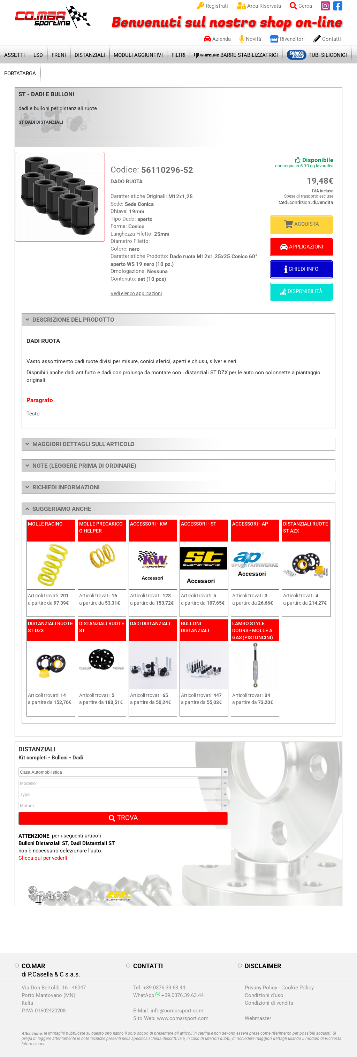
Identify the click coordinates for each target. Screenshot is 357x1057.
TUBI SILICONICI (317, 53)
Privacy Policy (261, 982)
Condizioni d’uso (264, 990)
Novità (250, 39)
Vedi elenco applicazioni (136, 293)
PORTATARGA (20, 73)
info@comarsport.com (177, 1005)
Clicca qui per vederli (42, 853)
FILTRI (178, 55)
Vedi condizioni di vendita (309, 201)
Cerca (301, 6)
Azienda (217, 39)
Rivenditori (287, 39)
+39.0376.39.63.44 (179, 990)
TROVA (123, 813)
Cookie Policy (297, 982)
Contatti (327, 39)
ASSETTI (14, 55)
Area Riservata (259, 6)
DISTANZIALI (90, 55)
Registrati (212, 6)
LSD (38, 55)
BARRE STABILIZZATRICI (236, 55)
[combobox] (123, 767)
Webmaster (258, 1013)
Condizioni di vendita (269, 998)
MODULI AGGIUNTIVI (138, 55)
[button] (225, 767)
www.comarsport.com (182, 1013)
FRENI (59, 55)
